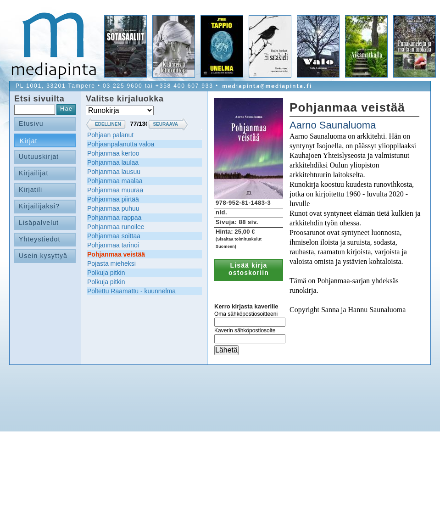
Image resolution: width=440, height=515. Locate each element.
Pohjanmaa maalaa (115, 181)
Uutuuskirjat (39, 156)
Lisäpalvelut (39, 222)
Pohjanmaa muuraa (115, 190)
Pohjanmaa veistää (116, 254)
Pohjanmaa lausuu (113, 171)
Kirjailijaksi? (39, 206)
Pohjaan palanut (110, 135)
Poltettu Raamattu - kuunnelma (131, 291)
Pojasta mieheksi (111, 263)
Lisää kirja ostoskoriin (248, 269)
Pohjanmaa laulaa (113, 162)
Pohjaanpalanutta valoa (120, 144)
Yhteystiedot (40, 239)
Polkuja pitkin (106, 272)
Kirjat (29, 141)
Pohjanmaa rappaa (114, 217)
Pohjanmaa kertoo (113, 153)
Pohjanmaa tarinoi (113, 245)
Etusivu (31, 123)
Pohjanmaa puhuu (113, 208)
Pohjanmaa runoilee (116, 226)
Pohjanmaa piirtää (113, 199)
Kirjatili (30, 189)
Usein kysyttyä (43, 255)
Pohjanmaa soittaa (113, 236)
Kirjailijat (33, 173)
